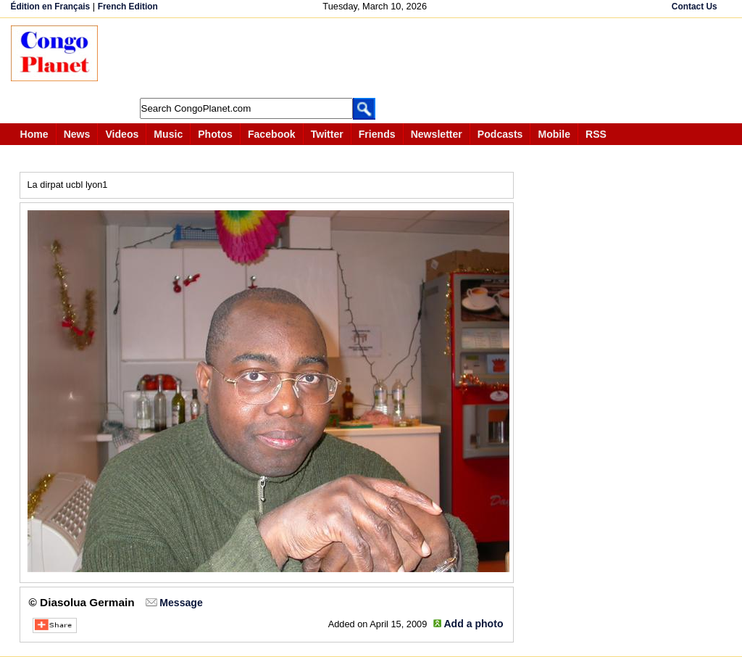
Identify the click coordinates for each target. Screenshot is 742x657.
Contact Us (694, 6)
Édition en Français (51, 6)
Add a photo (473, 623)
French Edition (128, 6)
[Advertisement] (376, 58)
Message (180, 602)
